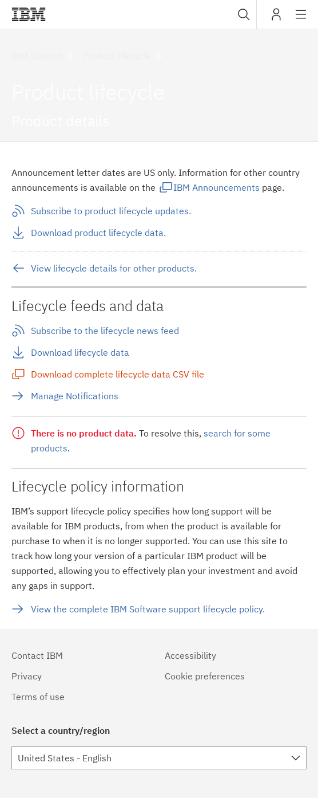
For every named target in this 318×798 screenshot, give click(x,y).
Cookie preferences (205, 676)
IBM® (28, 14)
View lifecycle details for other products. (114, 268)
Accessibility (190, 655)
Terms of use (38, 696)
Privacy (26, 676)
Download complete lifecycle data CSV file (117, 374)
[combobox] (242, 14)
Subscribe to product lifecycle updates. (111, 211)
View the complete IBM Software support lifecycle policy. (148, 609)
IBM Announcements (216, 187)
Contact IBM (37, 655)
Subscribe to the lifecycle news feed (105, 330)
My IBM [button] (276, 19)
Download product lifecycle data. (98, 232)
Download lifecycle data (80, 352)
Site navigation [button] (301, 20)
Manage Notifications (74, 396)
